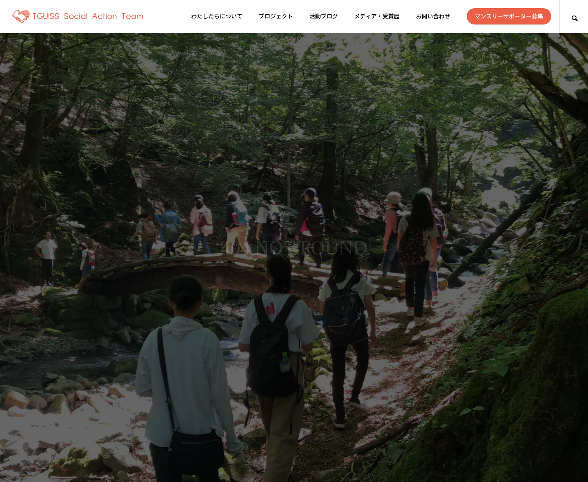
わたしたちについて (217, 16)
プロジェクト (276, 16)
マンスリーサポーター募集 (509, 16)
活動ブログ (324, 16)
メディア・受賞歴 (377, 16)
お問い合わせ (433, 16)
